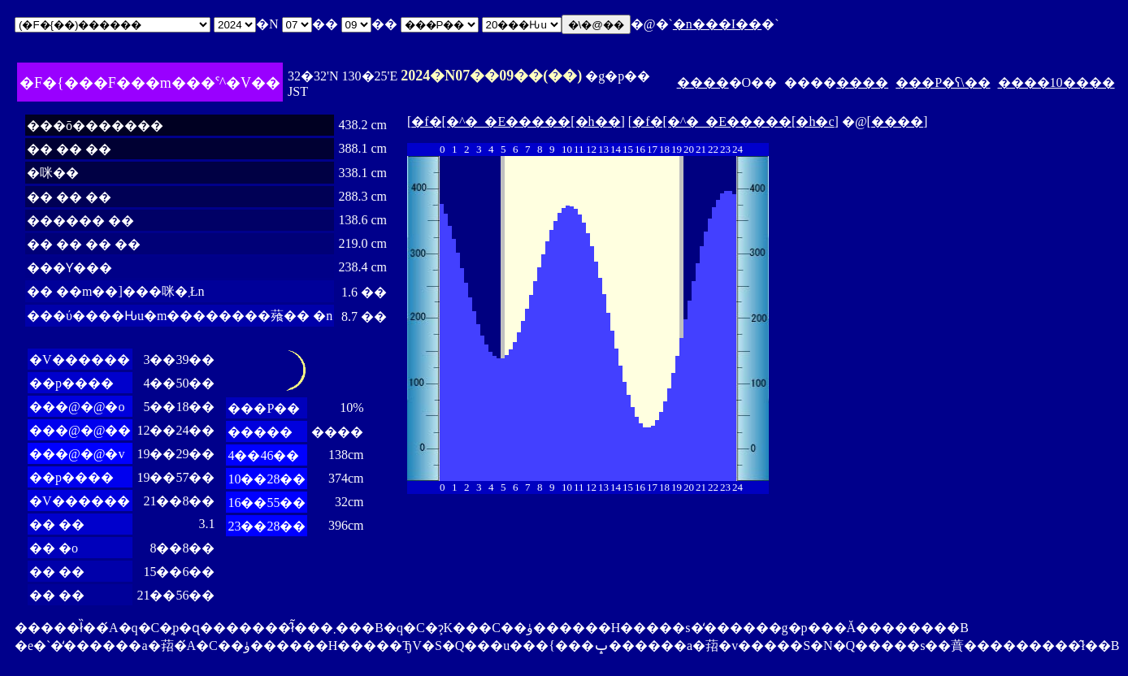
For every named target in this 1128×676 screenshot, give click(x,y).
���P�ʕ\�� (943, 82)
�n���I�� (717, 24)
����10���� (1056, 82)
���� (703, 82)
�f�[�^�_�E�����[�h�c (733, 121)
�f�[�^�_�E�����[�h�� (515, 121)
